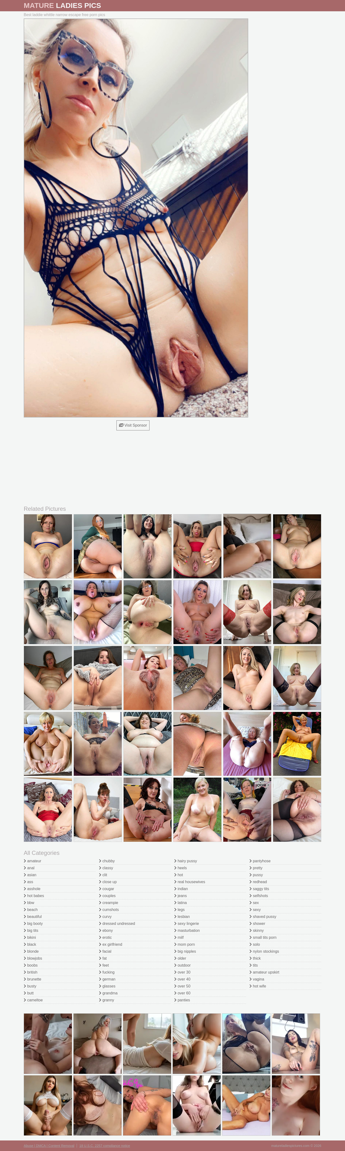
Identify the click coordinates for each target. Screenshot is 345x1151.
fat (103, 958)
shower (257, 924)
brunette (32, 979)
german (107, 979)
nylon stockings (264, 951)
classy (106, 868)
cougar (106, 889)
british (30, 972)
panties (182, 1000)
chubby (107, 861)
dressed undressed (117, 924)
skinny (256, 930)
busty (30, 986)
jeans (180, 896)
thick (255, 958)
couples (107, 896)
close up (108, 882)
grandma (108, 993)
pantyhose (259, 861)
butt (29, 993)
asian (30, 875)
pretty (255, 868)
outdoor (182, 965)
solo (254, 944)
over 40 (182, 979)
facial (105, 951)
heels (180, 868)
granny (106, 1000)
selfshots (258, 896)
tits (253, 965)
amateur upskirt (264, 972)
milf (179, 937)
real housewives (189, 882)
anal (29, 868)
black (30, 944)
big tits (31, 930)
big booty (33, 924)
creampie (108, 903)
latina (180, 903)
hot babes (34, 896)
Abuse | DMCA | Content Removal (49, 1146)
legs (179, 910)
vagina (256, 979)
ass (28, 882)
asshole (32, 889)
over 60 (182, 993)
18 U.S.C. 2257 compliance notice (104, 1146)
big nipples (185, 951)
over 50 (182, 986)
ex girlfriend (110, 944)
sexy (255, 910)
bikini (30, 937)
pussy (256, 875)
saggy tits (259, 889)
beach (31, 910)
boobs (31, 965)
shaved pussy (262, 917)
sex (254, 903)
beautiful (33, 917)
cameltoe (33, 1000)
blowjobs (33, 958)
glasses (107, 986)
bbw (29, 903)
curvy (105, 917)
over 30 (182, 972)
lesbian (182, 917)
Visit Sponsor (133, 425)
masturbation (187, 930)
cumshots (109, 910)
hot (178, 875)
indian (181, 889)
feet (104, 965)
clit (103, 875)
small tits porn (262, 937)
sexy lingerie (186, 924)
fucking (107, 972)
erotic (105, 937)
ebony (106, 930)
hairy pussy (185, 861)
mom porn (184, 944)
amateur (32, 861)
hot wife (257, 986)
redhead (258, 882)
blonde (31, 951)
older (180, 958)
